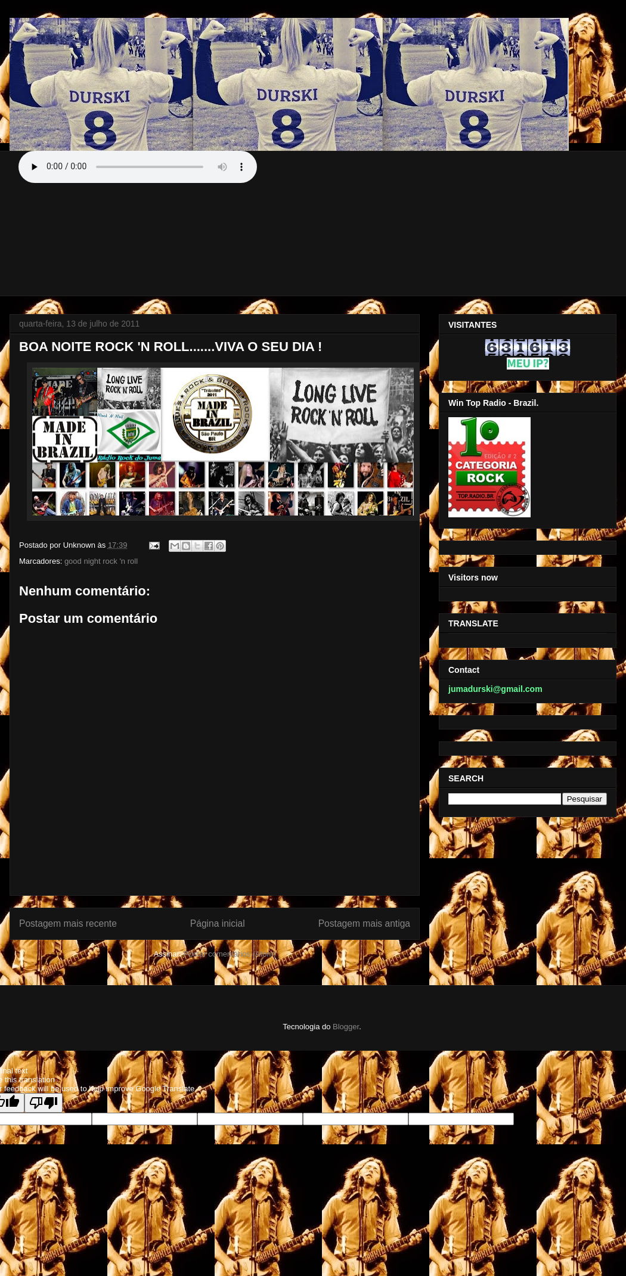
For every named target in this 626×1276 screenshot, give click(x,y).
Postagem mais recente (68, 923)
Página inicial (217, 923)
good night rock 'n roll (101, 561)
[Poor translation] (43, 1103)
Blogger (346, 1026)
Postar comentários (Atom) (230, 953)
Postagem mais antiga (364, 923)
